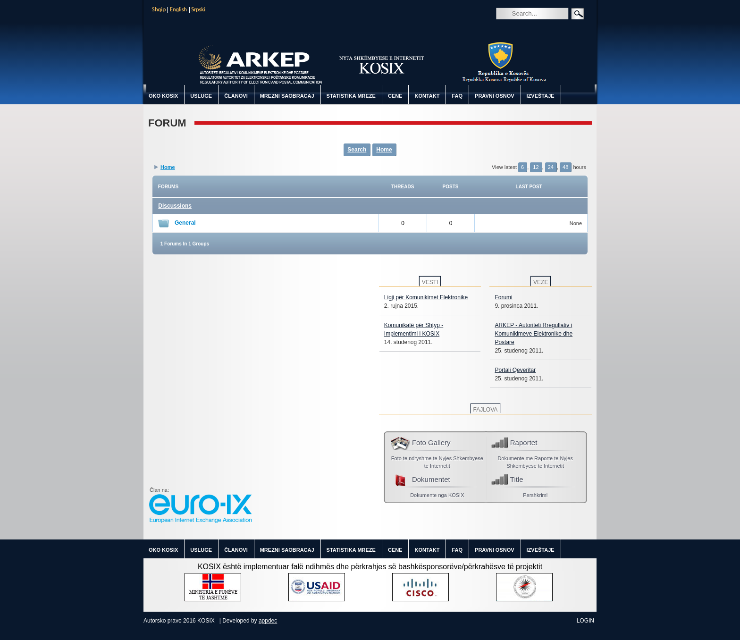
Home (384, 149)
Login (585, 620)
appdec (268, 620)
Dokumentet (431, 479)
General (185, 222)
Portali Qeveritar (515, 370)
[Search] (546, 13)
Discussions (175, 205)
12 (535, 167)
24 (551, 167)
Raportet (524, 442)
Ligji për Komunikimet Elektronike (426, 297)
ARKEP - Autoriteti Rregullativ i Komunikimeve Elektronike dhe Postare (533, 333)
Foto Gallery (431, 442)
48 (565, 167)
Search (503, 26)
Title (516, 479)
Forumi (503, 297)
